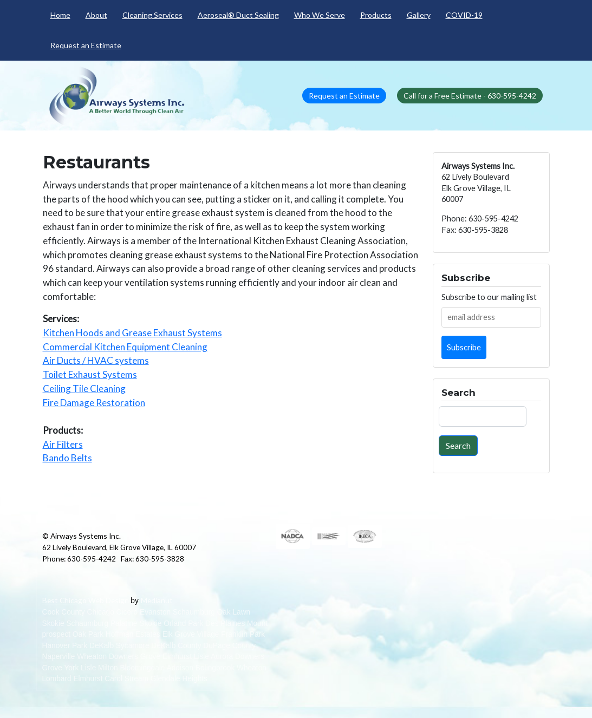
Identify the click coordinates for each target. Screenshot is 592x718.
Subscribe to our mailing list (489, 297)
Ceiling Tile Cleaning (84, 388)
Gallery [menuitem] (419, 14)
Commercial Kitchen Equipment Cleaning (125, 347)
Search (458, 445)
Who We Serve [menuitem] (319, 14)
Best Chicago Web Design (85, 600)
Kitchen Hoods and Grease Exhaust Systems (132, 332)
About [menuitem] (96, 14)
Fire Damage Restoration (94, 402)
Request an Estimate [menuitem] (85, 45)
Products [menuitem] (376, 14)
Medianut (157, 600)
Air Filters (63, 444)
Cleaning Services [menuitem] (152, 14)
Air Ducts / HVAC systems (96, 360)
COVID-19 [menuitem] (464, 14)
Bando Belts (67, 458)
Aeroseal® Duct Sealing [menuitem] (238, 14)
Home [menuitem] (60, 14)
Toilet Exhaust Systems (90, 374)
